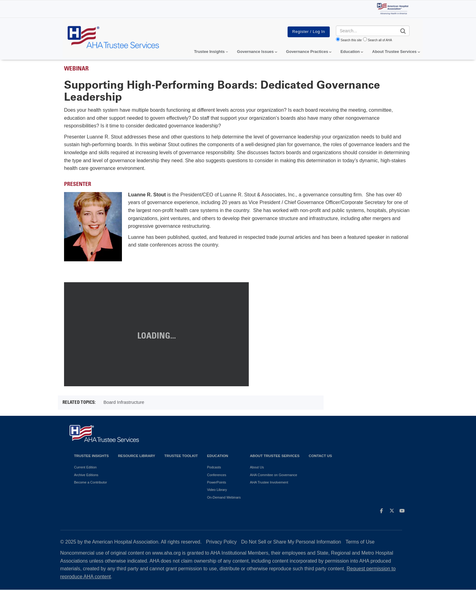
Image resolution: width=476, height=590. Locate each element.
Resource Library (136, 456)
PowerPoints (216, 482)
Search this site (351, 40)
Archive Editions (86, 475)
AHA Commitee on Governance (273, 475)
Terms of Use (359, 541)
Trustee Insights (91, 456)
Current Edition (85, 467)
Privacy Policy (221, 541)
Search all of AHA (380, 40)
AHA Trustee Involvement (269, 482)
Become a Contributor (90, 482)
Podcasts (214, 467)
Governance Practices (307, 51)
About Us (257, 467)
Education (217, 456)
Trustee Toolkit (181, 456)
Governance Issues (255, 51)
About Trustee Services (394, 51)
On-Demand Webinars (223, 497)
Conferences (216, 475)
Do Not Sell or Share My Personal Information (291, 541)
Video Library (217, 490)
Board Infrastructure (123, 402)
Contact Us (320, 456)
